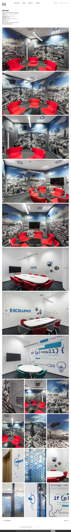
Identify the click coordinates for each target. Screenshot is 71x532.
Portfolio (16, 3)
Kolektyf (30, 3)
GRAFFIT (66, 520)
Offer (23, 3)
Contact (38, 3)
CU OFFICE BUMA (6, 520)
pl (54, 3)
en (57, 3)
